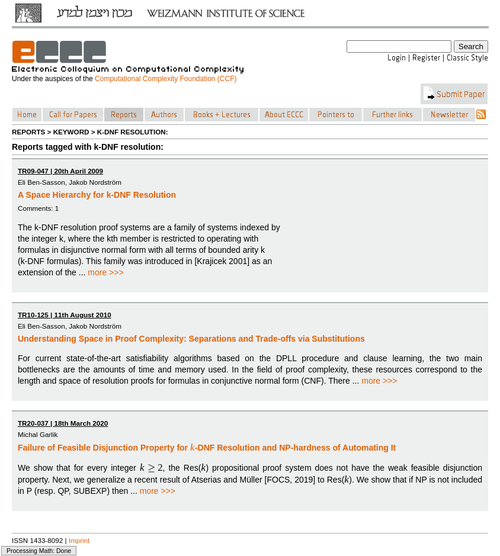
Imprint (79, 540)
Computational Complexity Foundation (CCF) (165, 79)
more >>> (105, 272)
